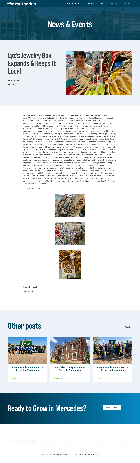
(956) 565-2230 (71, 436)
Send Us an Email (72, 439)
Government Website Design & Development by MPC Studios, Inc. (78, 454)
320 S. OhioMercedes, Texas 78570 (51, 438)
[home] (21, 4)
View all (127, 327)
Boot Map (114, 3)
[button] (72, 3)
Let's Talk (126, 3)
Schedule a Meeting (111, 408)
